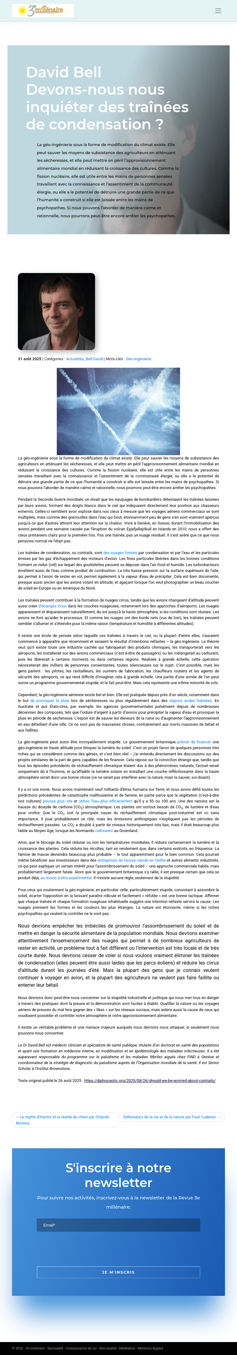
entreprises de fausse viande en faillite (132, 860)
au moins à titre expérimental (65, 877)
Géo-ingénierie (138, 359)
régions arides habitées (190, 700)
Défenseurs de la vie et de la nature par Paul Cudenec (169, 1117)
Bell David (94, 359)
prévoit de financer (194, 742)
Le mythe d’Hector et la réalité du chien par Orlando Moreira (62, 1120)
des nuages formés (120, 552)
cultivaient (104, 830)
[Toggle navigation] (218, 10)
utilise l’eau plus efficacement (105, 801)
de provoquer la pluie (49, 700)
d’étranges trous (52, 606)
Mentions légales (150, 1348)
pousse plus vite (58, 801)
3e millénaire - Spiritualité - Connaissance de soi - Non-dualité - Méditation (80, 1348)
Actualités (75, 359)
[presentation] (84, 1249)
